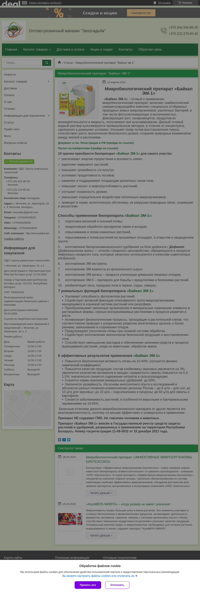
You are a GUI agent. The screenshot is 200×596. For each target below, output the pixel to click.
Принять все (88, 584)
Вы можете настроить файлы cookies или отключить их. (98, 575)
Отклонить (117, 584)
